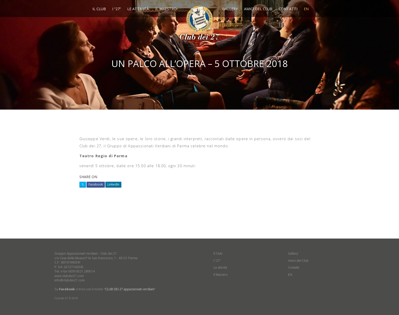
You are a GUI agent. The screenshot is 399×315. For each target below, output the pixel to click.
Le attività (138, 8)
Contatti (288, 8)
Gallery (230, 8)
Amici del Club (258, 8)
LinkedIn (113, 184)
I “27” (116, 8)
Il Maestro (166, 8)
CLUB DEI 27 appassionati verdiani (129, 289)
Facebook (96, 184)
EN (306, 8)
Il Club (99, 8)
